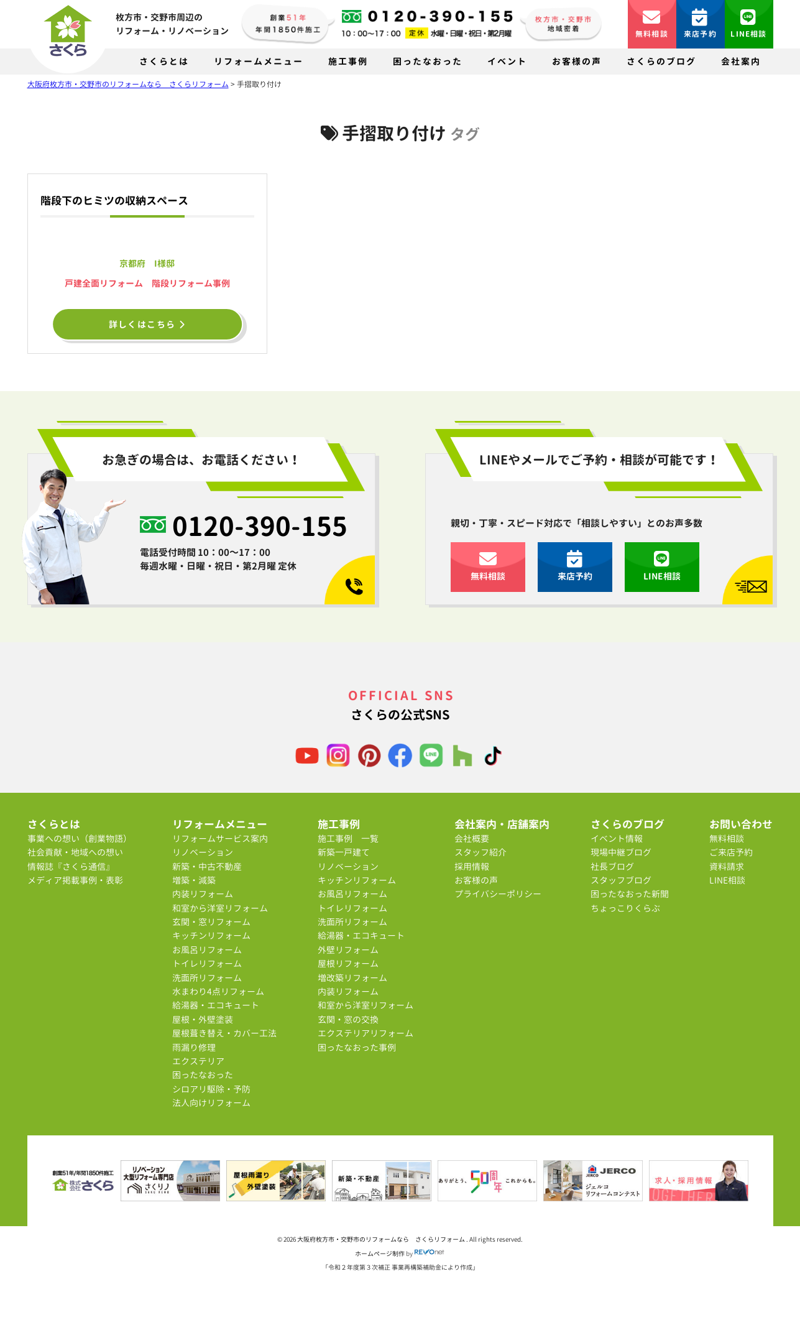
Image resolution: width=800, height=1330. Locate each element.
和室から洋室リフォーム (220, 908)
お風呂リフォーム (207, 950)
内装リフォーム (202, 894)
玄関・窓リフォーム (211, 922)
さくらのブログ (661, 61)
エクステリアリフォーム (365, 1033)
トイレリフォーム (207, 963)
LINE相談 (748, 24)
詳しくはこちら (147, 324)
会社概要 (471, 838)
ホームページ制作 (380, 1253)
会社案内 (741, 61)
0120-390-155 (259, 525)
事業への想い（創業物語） (79, 838)
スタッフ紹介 (480, 852)
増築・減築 (194, 880)
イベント (507, 61)
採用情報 (471, 866)
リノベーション (202, 852)
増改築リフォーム (352, 978)
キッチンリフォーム (211, 935)
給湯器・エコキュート (215, 1005)
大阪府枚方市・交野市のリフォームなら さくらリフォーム (381, 1239)
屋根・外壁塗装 (202, 1019)
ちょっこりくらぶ (625, 908)
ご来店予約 (731, 852)
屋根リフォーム (348, 963)
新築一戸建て (344, 852)
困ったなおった (427, 61)
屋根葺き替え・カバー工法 (224, 1033)
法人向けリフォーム (211, 1103)
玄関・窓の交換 (348, 1019)
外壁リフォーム (348, 950)
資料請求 (726, 866)
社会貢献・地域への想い (75, 852)
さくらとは (164, 61)
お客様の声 (577, 61)
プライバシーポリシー (497, 894)
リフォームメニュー (258, 61)
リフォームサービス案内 (220, 838)
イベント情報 (617, 838)
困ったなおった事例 (357, 1047)
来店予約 (700, 24)
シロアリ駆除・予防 (211, 1089)
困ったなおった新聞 (630, 894)
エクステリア (198, 1061)
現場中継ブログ (621, 852)
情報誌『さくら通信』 (70, 866)
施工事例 (348, 61)
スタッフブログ (621, 880)
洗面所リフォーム (207, 978)
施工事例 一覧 (348, 838)
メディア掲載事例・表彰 (75, 880)
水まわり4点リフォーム (218, 991)
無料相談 (651, 24)
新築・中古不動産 (207, 866)
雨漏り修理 (194, 1047)
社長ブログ (612, 866)
